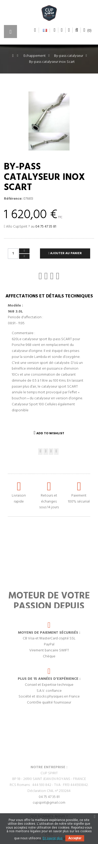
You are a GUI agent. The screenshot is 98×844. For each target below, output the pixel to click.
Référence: (13, 199)
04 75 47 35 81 (45, 227)
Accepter (74, 838)
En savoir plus (53, 838)
